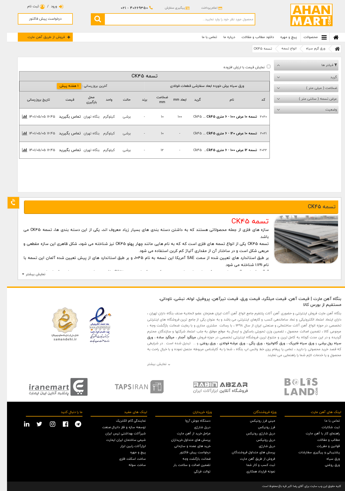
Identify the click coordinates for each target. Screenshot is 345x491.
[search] (90, 19)
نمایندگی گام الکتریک (124, 421)
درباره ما (222, 37)
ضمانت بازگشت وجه (189, 459)
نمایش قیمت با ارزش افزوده (237, 67)
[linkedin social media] (20, 423)
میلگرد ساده (158, 337)
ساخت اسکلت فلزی (125, 459)
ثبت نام (29, 6)
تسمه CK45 (256, 48)
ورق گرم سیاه (308, 48)
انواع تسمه (281, 48)
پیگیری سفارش (170, 8)
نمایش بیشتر (28, 274)
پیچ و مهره (281, 37)
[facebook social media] (59, 423)
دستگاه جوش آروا (190, 421)
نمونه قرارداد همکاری (253, 471)
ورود (50, 6)
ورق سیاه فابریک (294, 343)
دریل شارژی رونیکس (253, 433)
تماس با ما (202, 37)
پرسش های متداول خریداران (183, 440)
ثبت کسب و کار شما (253, 465)
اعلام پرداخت (204, 8)
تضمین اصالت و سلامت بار (184, 465)
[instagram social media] (46, 423)
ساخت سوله (130, 465)
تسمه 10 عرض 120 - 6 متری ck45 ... (224, 133)
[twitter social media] (33, 423)
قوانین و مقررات (321, 446)
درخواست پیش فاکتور (38, 18)
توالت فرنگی (195, 471)
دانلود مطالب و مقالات (250, 37)
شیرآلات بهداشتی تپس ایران (118, 433)
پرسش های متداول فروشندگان (246, 452)
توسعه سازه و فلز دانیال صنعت (117, 427)
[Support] (6, 203)
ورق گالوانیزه (268, 343)
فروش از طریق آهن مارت (41, 37)
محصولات (308, 37)
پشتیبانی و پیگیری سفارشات (312, 452)
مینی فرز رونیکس (255, 421)
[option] (51, 387)
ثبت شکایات (324, 427)
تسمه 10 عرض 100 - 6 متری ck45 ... (224, 116)
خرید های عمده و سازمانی (185, 446)
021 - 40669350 (130, 8)
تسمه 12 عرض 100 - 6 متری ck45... (224, 150)
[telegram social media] (71, 423)
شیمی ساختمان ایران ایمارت (119, 440)
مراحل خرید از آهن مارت (186, 433)
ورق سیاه (326, 459)
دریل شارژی (260, 446)
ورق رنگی (249, 343)
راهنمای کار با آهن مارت (316, 433)
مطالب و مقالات (321, 440)
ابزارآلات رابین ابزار (126, 446)
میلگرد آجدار (180, 337)
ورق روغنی (201, 343)
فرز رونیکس (259, 427)
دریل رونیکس (258, 440)
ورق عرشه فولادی (225, 343)
